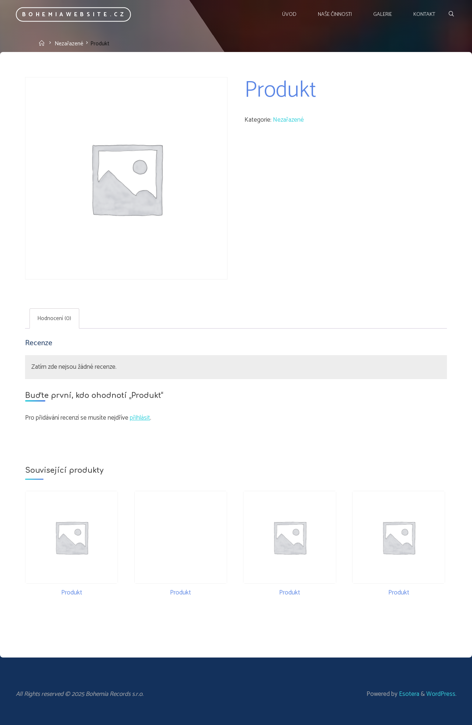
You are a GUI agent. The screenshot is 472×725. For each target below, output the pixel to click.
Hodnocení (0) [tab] (54, 318)
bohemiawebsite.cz (74, 14)
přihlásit (140, 418)
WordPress (440, 694)
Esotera (408, 694)
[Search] (451, 15)
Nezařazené (69, 43)
